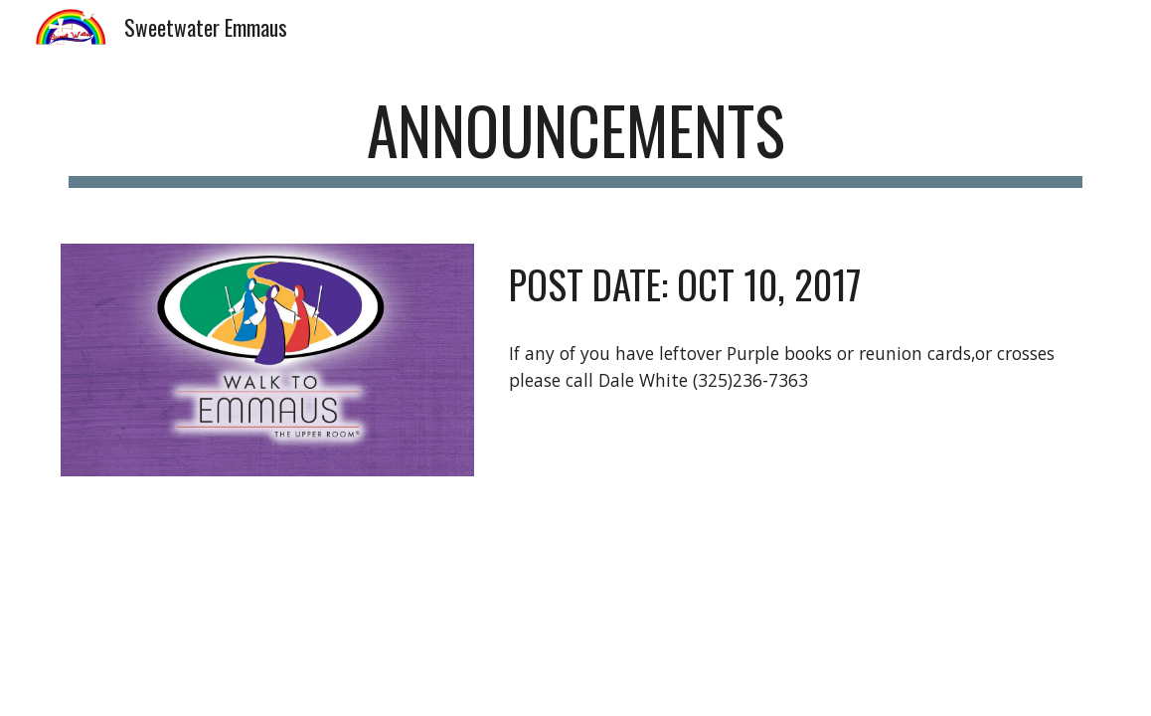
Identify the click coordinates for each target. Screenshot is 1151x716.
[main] (575, 140)
